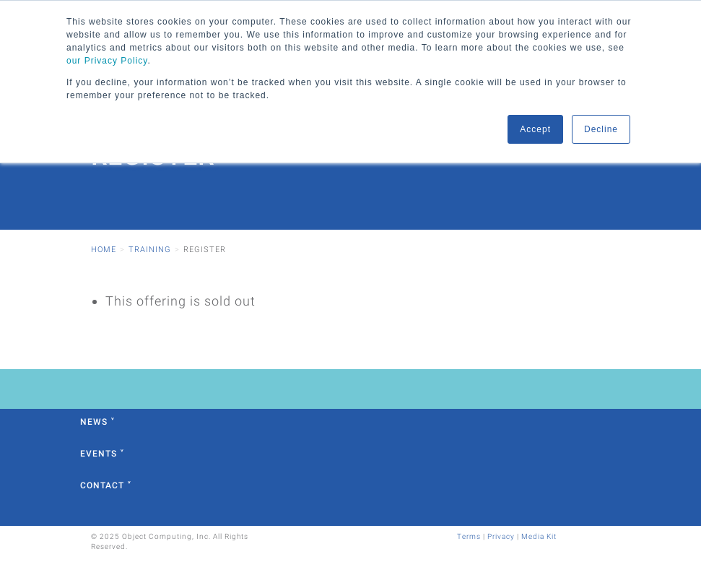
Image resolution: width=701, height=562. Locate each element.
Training (150, 249)
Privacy (501, 536)
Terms (469, 536)
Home (103, 249)
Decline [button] (601, 129)
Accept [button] (535, 129)
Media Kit (539, 536)
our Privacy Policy (106, 61)
